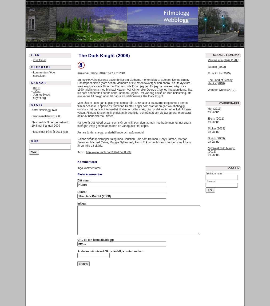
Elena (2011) (216, 118)
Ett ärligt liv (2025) (219, 73)
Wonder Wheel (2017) (221, 90)
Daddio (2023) (217, 66)
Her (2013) (214, 108)
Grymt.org (39, 98)
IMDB (36, 88)
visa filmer (39, 60)
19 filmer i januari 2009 (46, 125)
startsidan (39, 75)
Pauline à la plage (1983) (223, 60)
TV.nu (36, 91)
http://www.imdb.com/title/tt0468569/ (108, 152)
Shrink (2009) (216, 138)
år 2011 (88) (60, 131)
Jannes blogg (41, 94)
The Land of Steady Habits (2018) (220, 81)
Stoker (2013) (216, 128)
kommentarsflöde (44, 72)
